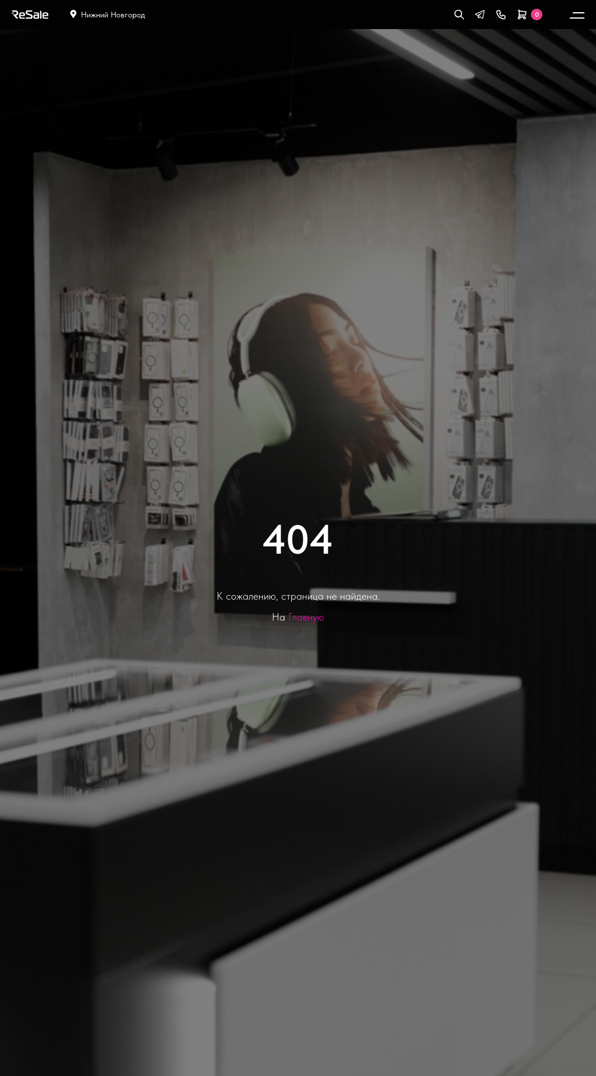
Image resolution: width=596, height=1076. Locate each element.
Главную (306, 617)
